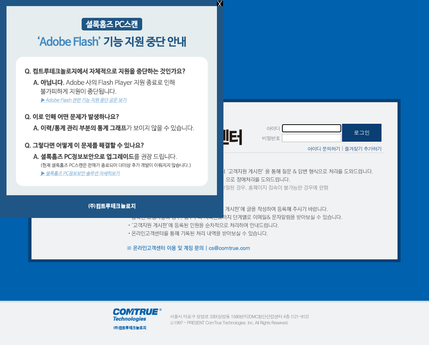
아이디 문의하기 (324, 148)
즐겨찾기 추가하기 (362, 148)
